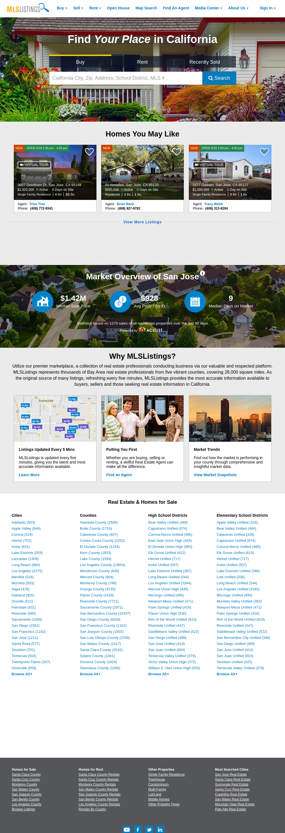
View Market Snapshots (215, 475)
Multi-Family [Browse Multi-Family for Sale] (157, 789)
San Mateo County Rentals (98, 789)
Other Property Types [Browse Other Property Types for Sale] (164, 804)
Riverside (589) (24, 613)
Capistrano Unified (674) (167, 528)
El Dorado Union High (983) (170, 547)
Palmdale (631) (24, 607)
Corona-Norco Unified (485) (170, 534)
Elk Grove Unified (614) (235, 553)
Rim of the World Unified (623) (172, 619)
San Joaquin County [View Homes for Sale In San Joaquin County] (27, 794)
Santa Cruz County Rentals (99, 779)
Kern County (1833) (95, 553)
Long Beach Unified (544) (168, 577)
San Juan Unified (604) (166, 650)
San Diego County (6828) (100, 619)
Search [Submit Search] (219, 78)
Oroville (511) (22, 601)
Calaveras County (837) (99, 534)
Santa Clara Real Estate (233, 779)
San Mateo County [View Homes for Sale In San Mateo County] (25, 789)
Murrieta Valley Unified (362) (239, 601)
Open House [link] (118, 8)
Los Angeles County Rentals (99, 804)
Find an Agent (119, 475)
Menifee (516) (23, 577)
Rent (93, 8)
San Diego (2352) (26, 625)
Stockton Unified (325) (234, 662)
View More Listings (142, 222)
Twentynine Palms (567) (31, 662)
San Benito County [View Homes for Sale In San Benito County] (25, 799)
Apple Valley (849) (26, 528)
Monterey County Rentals (97, 784)
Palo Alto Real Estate (230, 809)
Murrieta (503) (23, 583)
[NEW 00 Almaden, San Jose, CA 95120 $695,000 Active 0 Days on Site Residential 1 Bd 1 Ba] (142, 172)
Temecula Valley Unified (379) (172, 656)
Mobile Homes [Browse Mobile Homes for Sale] (159, 799)
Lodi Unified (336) (231, 577)
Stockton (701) (23, 650)
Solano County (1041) (97, 656)
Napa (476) (20, 589)
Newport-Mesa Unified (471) (170, 601)
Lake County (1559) (95, 559)
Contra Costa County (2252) (102, 541)
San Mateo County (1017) (100, 644)
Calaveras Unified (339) (235, 534)
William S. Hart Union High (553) (174, 668)
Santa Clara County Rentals (99, 774)
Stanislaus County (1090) (100, 668)
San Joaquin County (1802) (101, 632)
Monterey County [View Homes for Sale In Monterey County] (24, 784)
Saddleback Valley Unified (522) (173, 632)
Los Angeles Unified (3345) (238, 589)
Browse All (22, 674)
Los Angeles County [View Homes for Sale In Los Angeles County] (26, 804)
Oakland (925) (23, 595)
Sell (76, 8)
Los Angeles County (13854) (102, 565)
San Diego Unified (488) (167, 638)
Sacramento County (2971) (101, 607)
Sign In (266, 8)
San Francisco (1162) (29, 632)
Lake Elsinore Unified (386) (238, 571)
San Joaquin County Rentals (99, 794)
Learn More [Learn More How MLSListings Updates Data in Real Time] (29, 475)
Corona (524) (22, 534)
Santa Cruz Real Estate (232, 789)
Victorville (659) (24, 668)
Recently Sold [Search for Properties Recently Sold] (204, 62)
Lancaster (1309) (25, 559)
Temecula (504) (24, 656)
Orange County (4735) (97, 589)
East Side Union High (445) (170, 541)
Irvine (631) (21, 547)
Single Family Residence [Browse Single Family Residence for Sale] (166, 774)
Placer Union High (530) (167, 613)
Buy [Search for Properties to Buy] (80, 62)
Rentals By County (92, 809)
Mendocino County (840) (99, 571)
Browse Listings (23, 809)
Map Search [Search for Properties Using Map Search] (146, 8)
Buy (60, 8)
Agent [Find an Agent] (176, 8)
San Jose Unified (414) (166, 644)
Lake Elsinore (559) (27, 553)
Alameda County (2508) (99, 522)
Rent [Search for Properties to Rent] (142, 62)
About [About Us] (236, 8)
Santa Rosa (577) (26, 644)
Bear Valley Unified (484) (168, 522)
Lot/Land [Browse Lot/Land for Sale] (154, 794)
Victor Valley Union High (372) (172, 662)
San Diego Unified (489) (236, 644)
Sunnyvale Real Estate (231, 784)
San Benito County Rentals (98, 799)
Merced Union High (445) (168, 589)
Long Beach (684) (26, 565)
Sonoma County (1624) (98, 662)
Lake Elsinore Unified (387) (170, 571)
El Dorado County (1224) (100, 547)
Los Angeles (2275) (27, 571)
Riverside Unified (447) (166, 625)
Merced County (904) (97, 577)
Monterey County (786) (98, 583)
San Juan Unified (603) (235, 656)
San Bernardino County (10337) (105, 613)
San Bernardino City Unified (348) (243, 638)
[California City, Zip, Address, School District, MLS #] (125, 78)
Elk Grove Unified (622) (166, 553)
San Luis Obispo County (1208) (105, 638)
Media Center (207, 8)
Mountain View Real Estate (235, 804)
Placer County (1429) (97, 595)
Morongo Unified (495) (166, 595)
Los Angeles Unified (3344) (169, 583)
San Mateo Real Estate (232, 799)
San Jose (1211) (25, 638)
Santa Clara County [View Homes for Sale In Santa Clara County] (26, 774)
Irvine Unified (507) (163, 565)
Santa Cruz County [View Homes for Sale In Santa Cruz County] (26, 779)
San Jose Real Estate (231, 774)
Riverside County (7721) (99, 601)
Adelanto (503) (23, 522)
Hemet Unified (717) (164, 559)
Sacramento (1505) (27, 619)
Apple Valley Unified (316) (237, 522)
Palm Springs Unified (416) (169, 607)
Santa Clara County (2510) (101, 650)
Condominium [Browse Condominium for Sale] (158, 784)
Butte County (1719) (96, 528)
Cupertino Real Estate (231, 794)
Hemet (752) (21, 541)
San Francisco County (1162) (103, 625)
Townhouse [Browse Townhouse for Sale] (156, 779)
